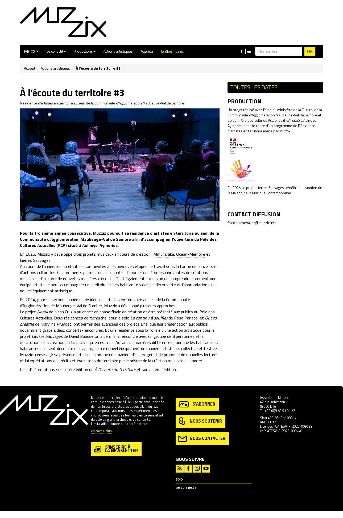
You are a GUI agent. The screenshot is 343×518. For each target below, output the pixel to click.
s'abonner (196, 404)
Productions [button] (85, 51)
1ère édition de (101, 369)
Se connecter (187, 487)
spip (179, 479)
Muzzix (31, 51)
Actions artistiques (118, 51)
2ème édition (164, 369)
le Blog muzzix (172, 51)
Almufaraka (164, 254)
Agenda (147, 51)
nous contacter (201, 438)
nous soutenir (200, 421)
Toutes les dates (254, 87)
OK (310, 51)
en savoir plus (101, 431)
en (249, 51)
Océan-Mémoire (190, 254)
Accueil (29, 68)
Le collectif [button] (56, 51)
